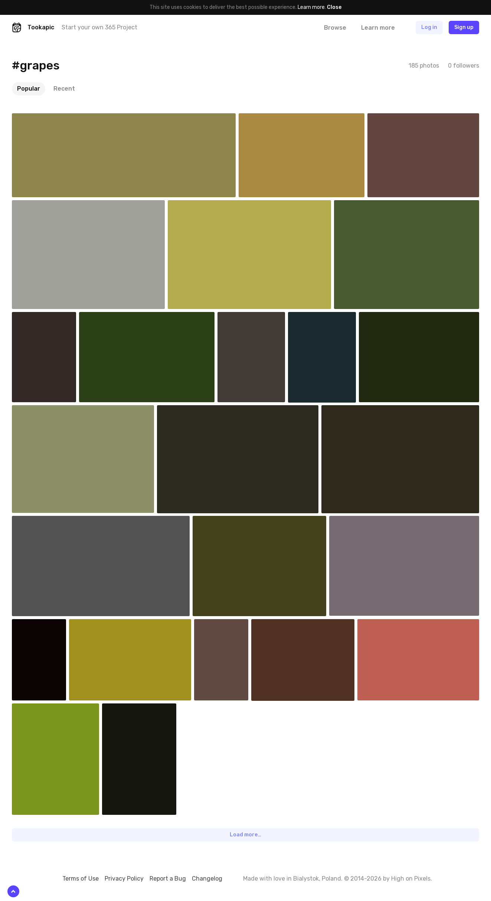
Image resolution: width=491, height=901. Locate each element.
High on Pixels (411, 878)
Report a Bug (168, 878)
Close (334, 7)
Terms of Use (80, 878)
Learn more (311, 7)
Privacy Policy (124, 878)
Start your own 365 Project (99, 27)
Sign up (464, 27)
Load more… (245, 835)
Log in (429, 27)
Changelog (207, 878)
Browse (335, 27)
